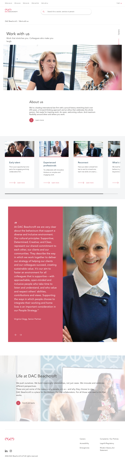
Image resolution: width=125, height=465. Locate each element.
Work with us (44, 3)
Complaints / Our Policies (109, 439)
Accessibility (84, 443)
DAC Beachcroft (11, 21)
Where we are (8, 3)
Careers (119, 32)
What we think (35, 3)
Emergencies (84, 448)
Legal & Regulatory (107, 443)
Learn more (39, 120)
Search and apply (28, 403)
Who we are (17, 3)
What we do (26, 3)
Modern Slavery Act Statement (107, 449)
